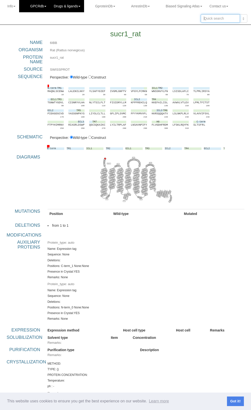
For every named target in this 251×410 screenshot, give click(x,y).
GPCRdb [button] (38, 6)
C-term (166, 197)
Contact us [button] (219, 6)
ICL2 (124, 200)
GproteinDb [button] (105, 6)
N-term (108, 163)
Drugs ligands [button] (67, 6)
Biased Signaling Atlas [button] (184, 6)
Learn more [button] (159, 401)
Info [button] (11, 6)
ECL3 (150, 162)
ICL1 (107, 199)
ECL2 (133, 157)
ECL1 (118, 163)
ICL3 (141, 199)
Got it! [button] (235, 401)
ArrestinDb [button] (140, 6)
